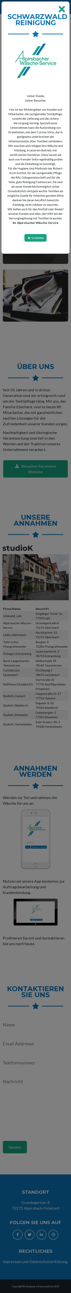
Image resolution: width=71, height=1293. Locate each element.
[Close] (62, 9)
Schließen (35, 238)
